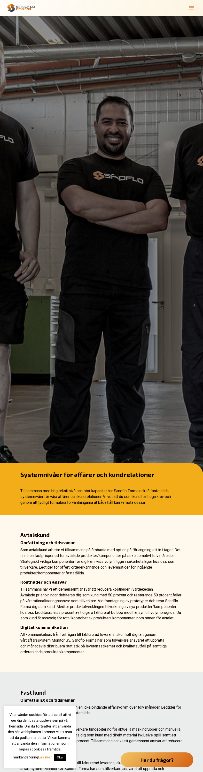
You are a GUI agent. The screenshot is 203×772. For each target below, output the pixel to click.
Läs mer (45, 757)
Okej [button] (60, 757)
